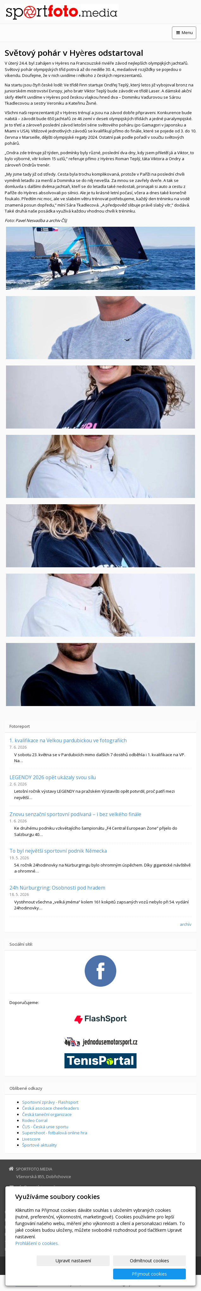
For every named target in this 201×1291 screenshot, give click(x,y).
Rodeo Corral (34, 1120)
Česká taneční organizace (47, 1114)
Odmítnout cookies (109, 1274)
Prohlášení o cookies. (37, 1256)
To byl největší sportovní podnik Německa (58, 850)
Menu (184, 32)
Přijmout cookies (161, 1274)
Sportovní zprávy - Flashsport (50, 1102)
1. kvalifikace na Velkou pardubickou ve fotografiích (68, 740)
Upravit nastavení (58, 1274)
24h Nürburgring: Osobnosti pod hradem (57, 887)
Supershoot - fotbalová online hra (54, 1133)
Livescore (31, 1139)
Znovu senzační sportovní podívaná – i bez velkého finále (75, 814)
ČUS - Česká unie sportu (45, 1127)
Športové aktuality (39, 1145)
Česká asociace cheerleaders (50, 1108)
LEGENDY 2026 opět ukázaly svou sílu (52, 777)
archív (186, 924)
